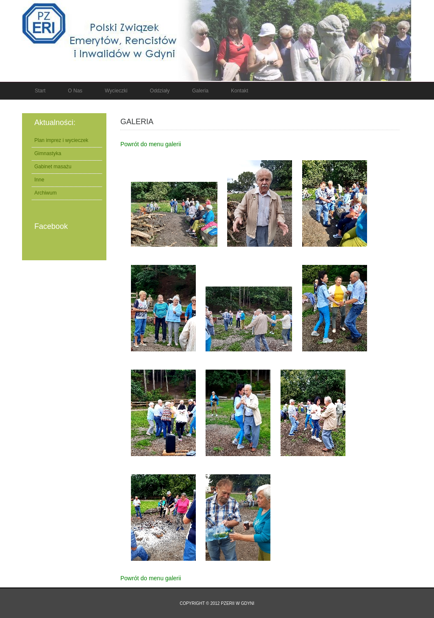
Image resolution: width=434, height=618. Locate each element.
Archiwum (45, 193)
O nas (75, 91)
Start (40, 91)
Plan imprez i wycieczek (61, 140)
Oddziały (160, 91)
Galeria (200, 91)
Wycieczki (116, 91)
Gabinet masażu (52, 167)
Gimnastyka (47, 153)
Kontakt (239, 91)
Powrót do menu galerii (150, 144)
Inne (39, 180)
